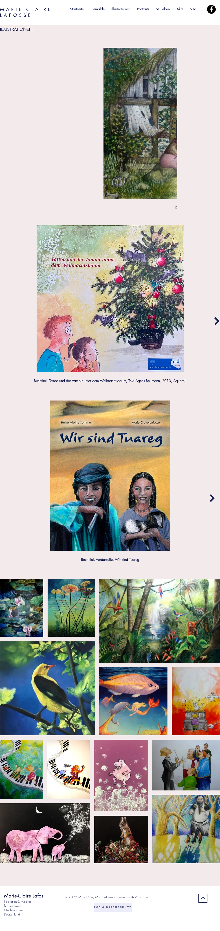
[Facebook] (211, 9)
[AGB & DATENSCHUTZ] (113, 907)
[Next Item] (216, 321)
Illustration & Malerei (17, 901)
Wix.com (141, 897)
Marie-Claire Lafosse (26, 896)
